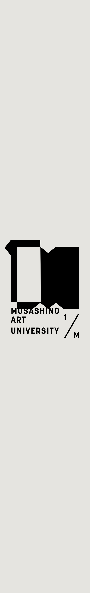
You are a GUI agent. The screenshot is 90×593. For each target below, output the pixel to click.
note (13, 412)
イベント (12, 355)
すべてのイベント (34, 31)
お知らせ (12, 370)
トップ (10, 31)
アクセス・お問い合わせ (26, 383)
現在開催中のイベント (47, 452)
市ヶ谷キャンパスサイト (26, 397)
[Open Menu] (78, 10)
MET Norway (53, 576)
